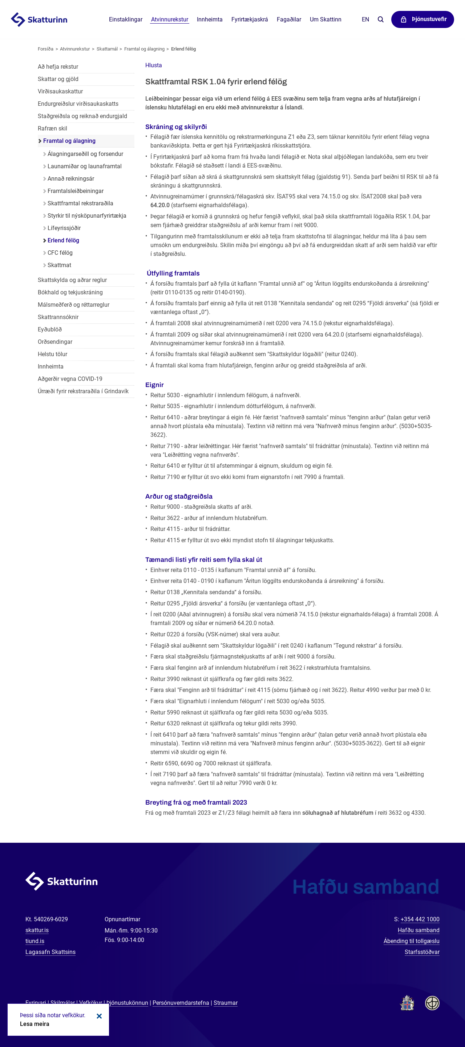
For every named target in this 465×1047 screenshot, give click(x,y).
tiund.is (34, 941)
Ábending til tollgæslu (412, 941)
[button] (153, 65)
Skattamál (107, 49)
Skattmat (59, 265)
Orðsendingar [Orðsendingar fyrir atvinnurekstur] (55, 341)
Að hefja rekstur (58, 66)
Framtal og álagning (144, 49)
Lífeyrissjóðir (64, 228)
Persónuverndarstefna (181, 1002)
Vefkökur (90, 1002)
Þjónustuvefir (429, 19)
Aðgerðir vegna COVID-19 (70, 378)
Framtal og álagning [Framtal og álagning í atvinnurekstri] (69, 140)
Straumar (226, 1002)
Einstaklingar (125, 19)
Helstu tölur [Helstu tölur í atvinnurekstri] (52, 354)
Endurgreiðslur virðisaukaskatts (78, 103)
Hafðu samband (419, 930)
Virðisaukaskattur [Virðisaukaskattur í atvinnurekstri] (60, 91)
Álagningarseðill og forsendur (85, 153)
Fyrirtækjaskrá (249, 19)
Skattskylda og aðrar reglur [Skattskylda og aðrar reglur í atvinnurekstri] (72, 280)
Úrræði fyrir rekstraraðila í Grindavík (83, 391)
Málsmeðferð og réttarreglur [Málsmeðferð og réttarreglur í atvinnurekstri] (73, 304)
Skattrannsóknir (58, 317)
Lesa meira (34, 1023)
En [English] (365, 19)
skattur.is (37, 930)
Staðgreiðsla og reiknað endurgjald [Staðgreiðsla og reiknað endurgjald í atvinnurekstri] (82, 116)
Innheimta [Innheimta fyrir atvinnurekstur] (51, 366)
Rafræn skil (52, 128)
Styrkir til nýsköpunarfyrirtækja (87, 215)
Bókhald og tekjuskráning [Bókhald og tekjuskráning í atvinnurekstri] (70, 292)
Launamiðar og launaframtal (85, 166)
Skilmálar (62, 1002)
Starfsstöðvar (422, 952)
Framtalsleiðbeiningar (76, 191)
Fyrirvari (35, 1002)
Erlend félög (183, 49)
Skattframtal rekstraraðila (80, 203)
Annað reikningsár (71, 178)
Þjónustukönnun (127, 1002)
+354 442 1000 (420, 919)
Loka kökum (98, 1016)
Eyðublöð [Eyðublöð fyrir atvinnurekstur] (50, 329)
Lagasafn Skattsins (50, 952)
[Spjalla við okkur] (436, 1018)
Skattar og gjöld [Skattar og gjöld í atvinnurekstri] (58, 79)
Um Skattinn (325, 19)
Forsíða (45, 49)
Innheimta (210, 19)
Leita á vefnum (380, 20)
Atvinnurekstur (75, 49)
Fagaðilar (289, 19)
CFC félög (60, 252)
